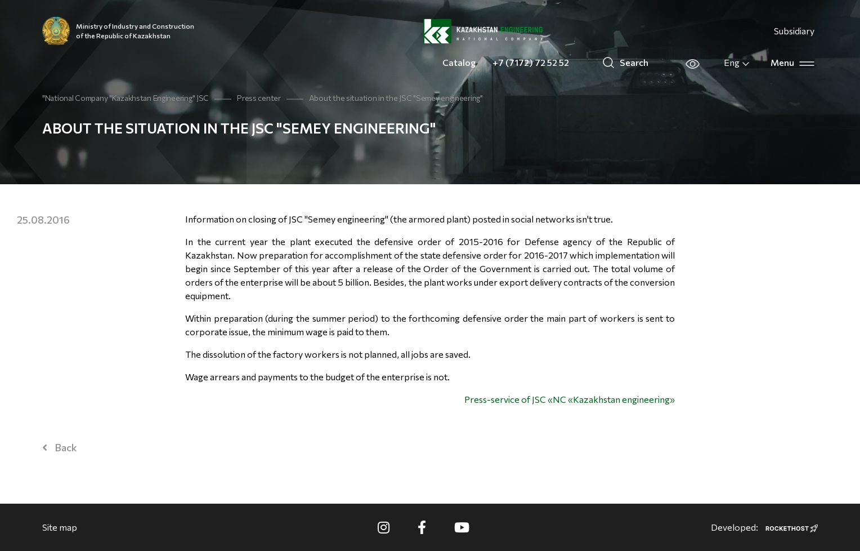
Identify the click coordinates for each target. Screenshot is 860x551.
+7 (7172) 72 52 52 (530, 62)
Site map (59, 527)
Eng (737, 62)
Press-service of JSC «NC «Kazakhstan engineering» (569, 399)
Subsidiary (794, 30)
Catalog (459, 62)
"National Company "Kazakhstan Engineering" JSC (125, 98)
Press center (259, 98)
